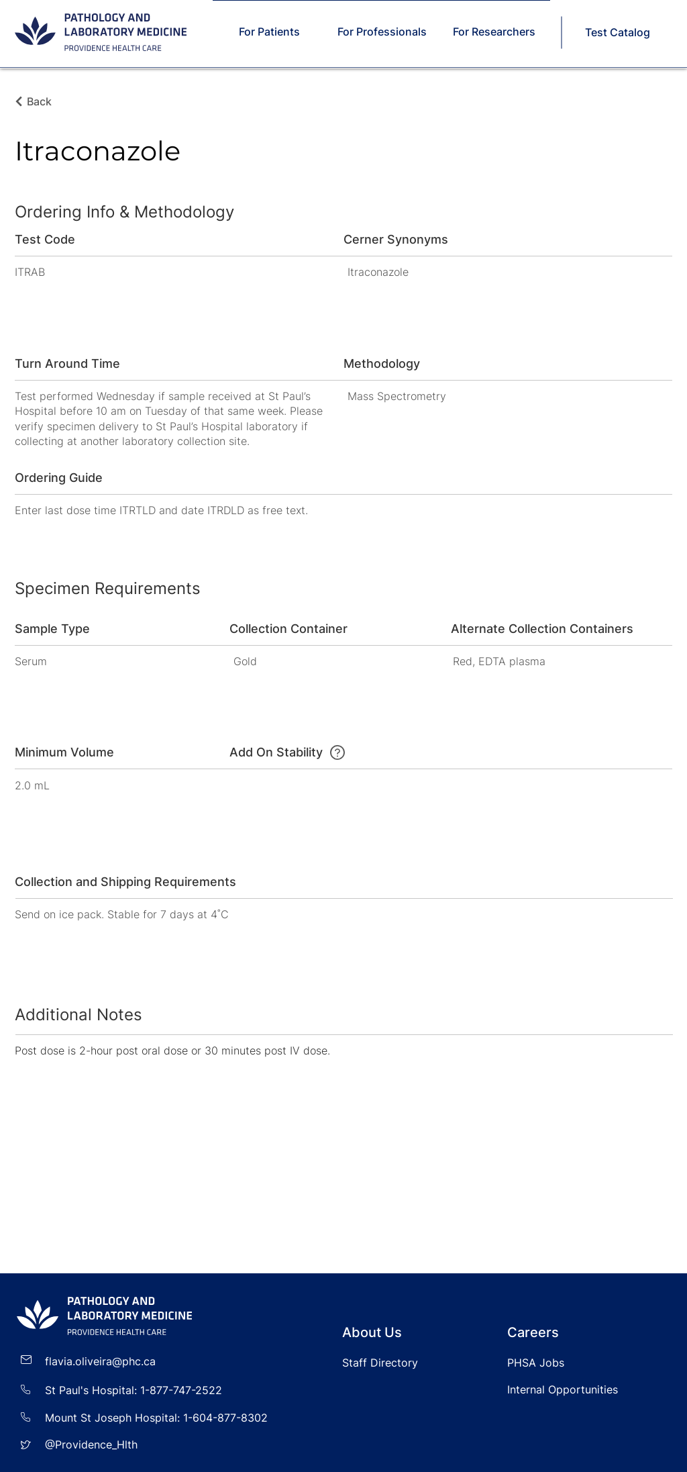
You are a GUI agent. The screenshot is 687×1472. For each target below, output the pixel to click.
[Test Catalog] (618, 32)
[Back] (42, 101)
